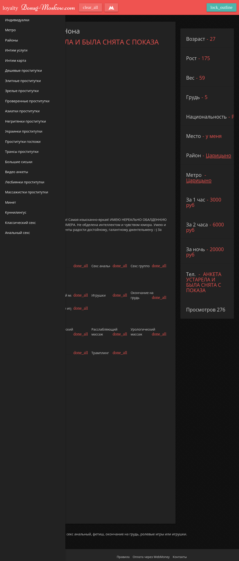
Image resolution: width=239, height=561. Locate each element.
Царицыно (218, 155)
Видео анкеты (16, 172)
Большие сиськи (18, 162)
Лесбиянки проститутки (24, 182)
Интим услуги (16, 50)
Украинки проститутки (23, 131)
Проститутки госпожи (23, 141)
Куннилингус (15, 212)
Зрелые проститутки (22, 91)
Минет (10, 202)
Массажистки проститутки (26, 192)
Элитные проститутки (23, 81)
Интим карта (15, 60)
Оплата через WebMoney (151, 555)
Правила (123, 555)
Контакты (180, 555)
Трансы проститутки (22, 151)
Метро (10, 30)
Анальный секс (17, 232)
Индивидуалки (17, 20)
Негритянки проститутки (25, 121)
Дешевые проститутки (23, 70)
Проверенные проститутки (27, 101)
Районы (11, 40)
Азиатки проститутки (22, 111)
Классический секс (20, 222)
